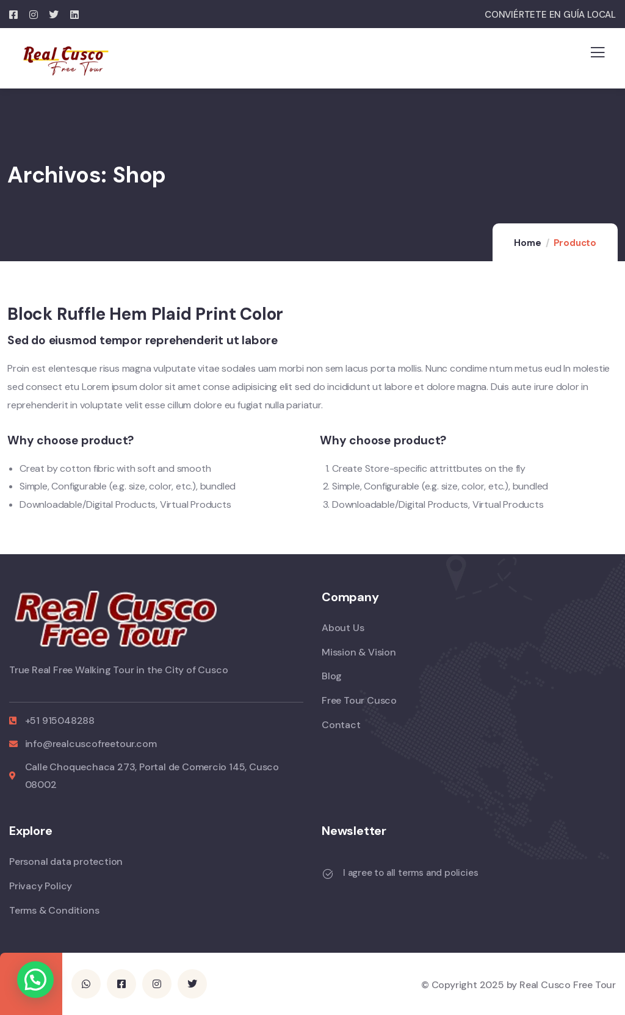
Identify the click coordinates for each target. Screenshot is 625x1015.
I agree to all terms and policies (410, 873)
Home (527, 243)
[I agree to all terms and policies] (328, 874)
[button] (35, 979)
